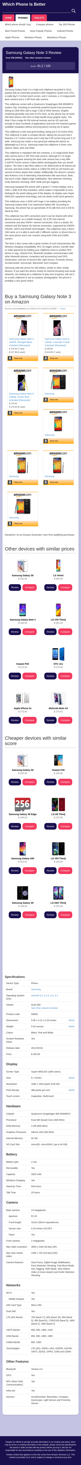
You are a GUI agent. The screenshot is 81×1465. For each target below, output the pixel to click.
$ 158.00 (22, 904)
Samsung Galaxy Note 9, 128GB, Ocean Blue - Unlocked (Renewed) (21, 396)
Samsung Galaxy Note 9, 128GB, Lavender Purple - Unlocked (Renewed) (58, 342)
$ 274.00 (22, 665)
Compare (29, 587)
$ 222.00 (58, 904)
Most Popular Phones (41, 31)
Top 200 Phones (67, 24)
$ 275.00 (58, 665)
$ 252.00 (22, 577)
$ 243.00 (58, 860)
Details (62, 309)
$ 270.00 (23, 710)
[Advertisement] (40, 952)
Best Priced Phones (15, 31)
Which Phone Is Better (24, 4)
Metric (72, 1020)
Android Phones (65, 31)
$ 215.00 (58, 816)
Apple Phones (12, 37)
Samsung (49, 393)
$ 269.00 (23, 621)
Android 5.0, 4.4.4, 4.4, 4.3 (44, 995)
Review (15, 587)
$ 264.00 (58, 577)
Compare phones (44, 24)
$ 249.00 (23, 816)
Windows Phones (33, 37)
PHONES (23, 18)
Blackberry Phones (56, 37)
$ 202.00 (22, 860)
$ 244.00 (58, 772)
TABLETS (39, 18)
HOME (8, 18)
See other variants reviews (38, 58)
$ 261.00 (58, 621)
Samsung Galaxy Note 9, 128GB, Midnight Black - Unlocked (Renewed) (21, 342)
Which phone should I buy (18, 24)
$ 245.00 (22, 772)
